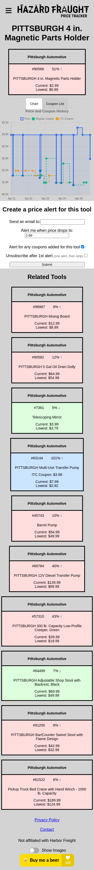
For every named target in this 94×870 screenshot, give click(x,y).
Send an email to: (25, 222)
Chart (34, 104)
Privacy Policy (47, 820)
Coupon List (55, 104)
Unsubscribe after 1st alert (44, 256)
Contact (47, 829)
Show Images (54, 850)
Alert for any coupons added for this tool (44, 247)
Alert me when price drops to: (47, 230)
